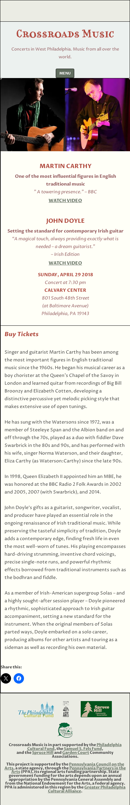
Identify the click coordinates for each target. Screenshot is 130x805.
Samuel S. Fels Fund (83, 748)
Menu (65, 73)
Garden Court (75, 752)
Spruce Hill (42, 752)
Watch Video (65, 201)
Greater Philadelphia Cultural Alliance (87, 789)
